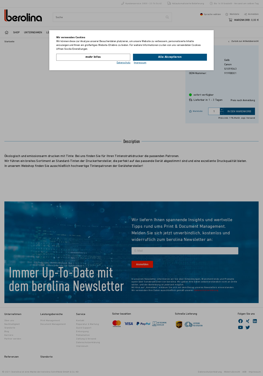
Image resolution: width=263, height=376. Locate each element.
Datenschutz (124, 62)
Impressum (140, 62)
